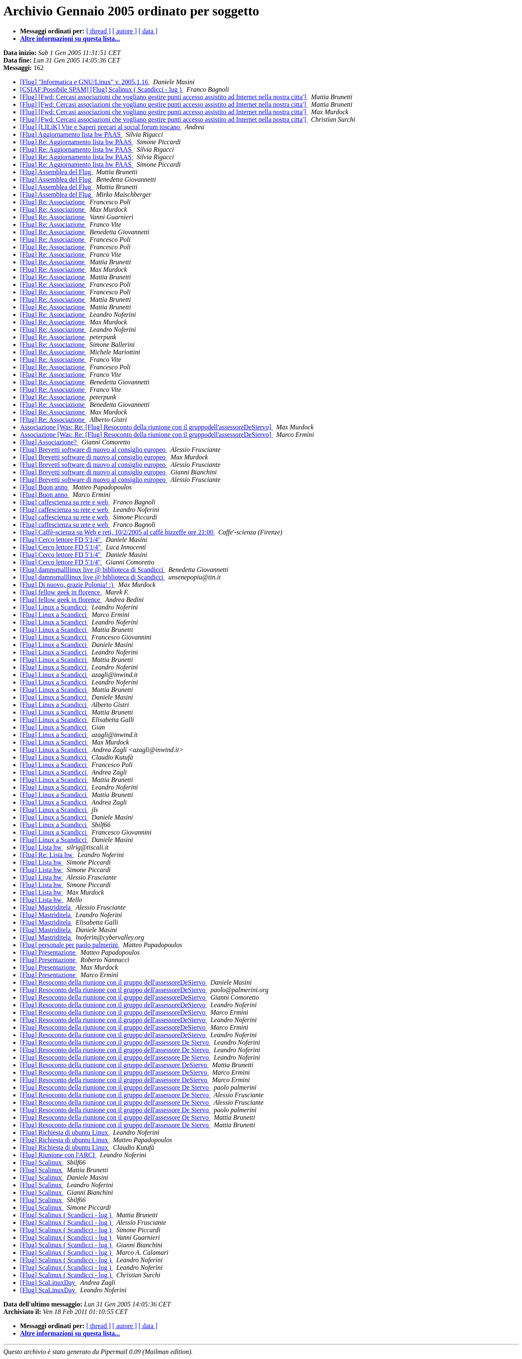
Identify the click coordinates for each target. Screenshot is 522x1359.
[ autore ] (124, 31)
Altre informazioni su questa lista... (70, 38)
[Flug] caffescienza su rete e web (65, 502)
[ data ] (148, 31)
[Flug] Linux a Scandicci (54, 607)
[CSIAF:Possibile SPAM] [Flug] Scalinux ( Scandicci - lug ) (101, 89)
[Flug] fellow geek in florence (61, 592)
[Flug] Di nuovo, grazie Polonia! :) (67, 584)
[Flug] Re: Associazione (53, 202)
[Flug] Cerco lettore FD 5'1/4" (61, 539)
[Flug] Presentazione (48, 952)
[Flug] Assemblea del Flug (56, 172)
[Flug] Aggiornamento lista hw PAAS (71, 134)
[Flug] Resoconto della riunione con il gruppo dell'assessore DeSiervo (114, 1064)
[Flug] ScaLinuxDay (48, 1282)
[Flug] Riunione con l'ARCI (58, 1154)
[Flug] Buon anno (44, 487)
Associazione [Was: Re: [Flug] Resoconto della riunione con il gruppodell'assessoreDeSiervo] (146, 427)
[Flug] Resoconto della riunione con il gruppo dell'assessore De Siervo (115, 1042)
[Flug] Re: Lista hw (47, 854)
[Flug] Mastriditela (46, 907)
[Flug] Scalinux (41, 1162)
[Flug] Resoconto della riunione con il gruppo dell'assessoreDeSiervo (113, 982)
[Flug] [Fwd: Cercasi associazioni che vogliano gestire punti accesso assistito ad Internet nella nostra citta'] (164, 96)
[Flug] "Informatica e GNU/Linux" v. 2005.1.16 (85, 81)
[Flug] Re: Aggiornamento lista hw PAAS (76, 141)
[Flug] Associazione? (49, 442)
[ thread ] (98, 31)
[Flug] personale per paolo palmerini (70, 944)
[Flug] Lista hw (41, 847)
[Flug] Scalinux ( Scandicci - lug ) (66, 1215)
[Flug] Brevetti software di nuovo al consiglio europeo (93, 449)
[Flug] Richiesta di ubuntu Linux (65, 1132)
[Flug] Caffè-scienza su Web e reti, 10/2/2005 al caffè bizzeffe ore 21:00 (117, 532)
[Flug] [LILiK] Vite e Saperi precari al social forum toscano (101, 126)
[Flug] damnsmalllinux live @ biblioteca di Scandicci (92, 569)
